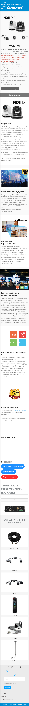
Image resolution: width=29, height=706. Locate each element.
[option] (14, 24)
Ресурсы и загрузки (9, 477)
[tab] (14, 500)
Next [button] (27, 37)
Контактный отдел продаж (10, 88)
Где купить (4, 6)
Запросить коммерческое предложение (11, 4)
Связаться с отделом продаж (13, 466)
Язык (10, 6)
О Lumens (3, 693)
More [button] (19, 500)
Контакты (3, 696)
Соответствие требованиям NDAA (9, 702)
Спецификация (14, 95)
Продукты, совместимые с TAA (8, 699)
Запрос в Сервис (8, 471)
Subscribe (7, 687)
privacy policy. (12, 683)
